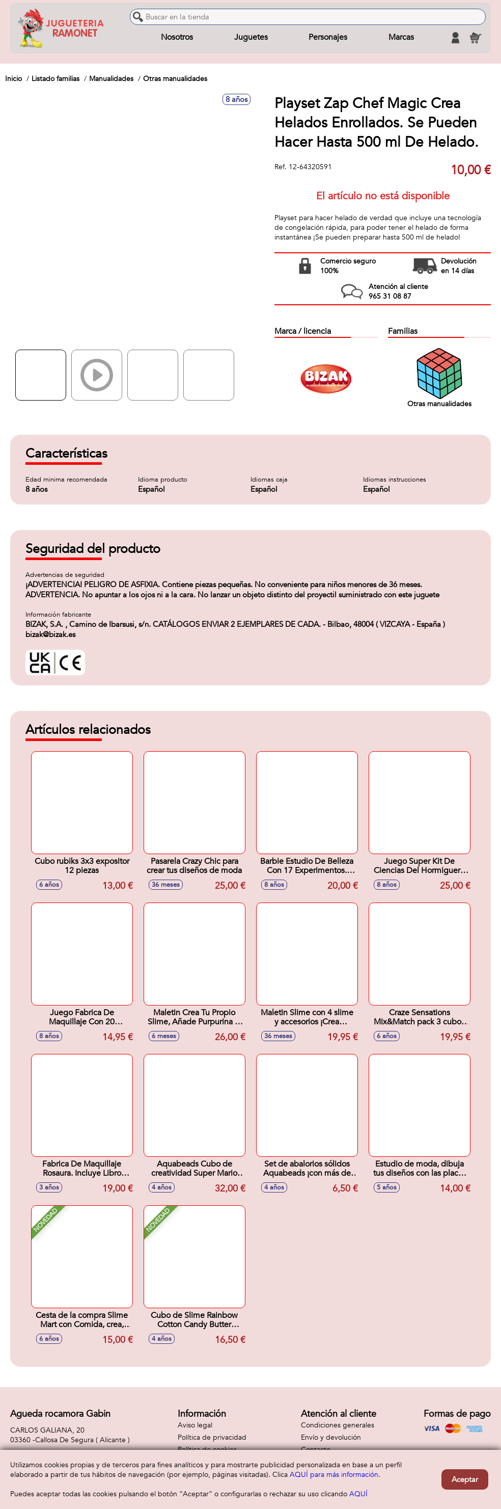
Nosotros (177, 37)
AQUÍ (358, 1494)
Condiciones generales (337, 1425)
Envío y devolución (331, 1437)
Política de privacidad (212, 1437)
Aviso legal (195, 1425)
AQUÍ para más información (334, 1474)
